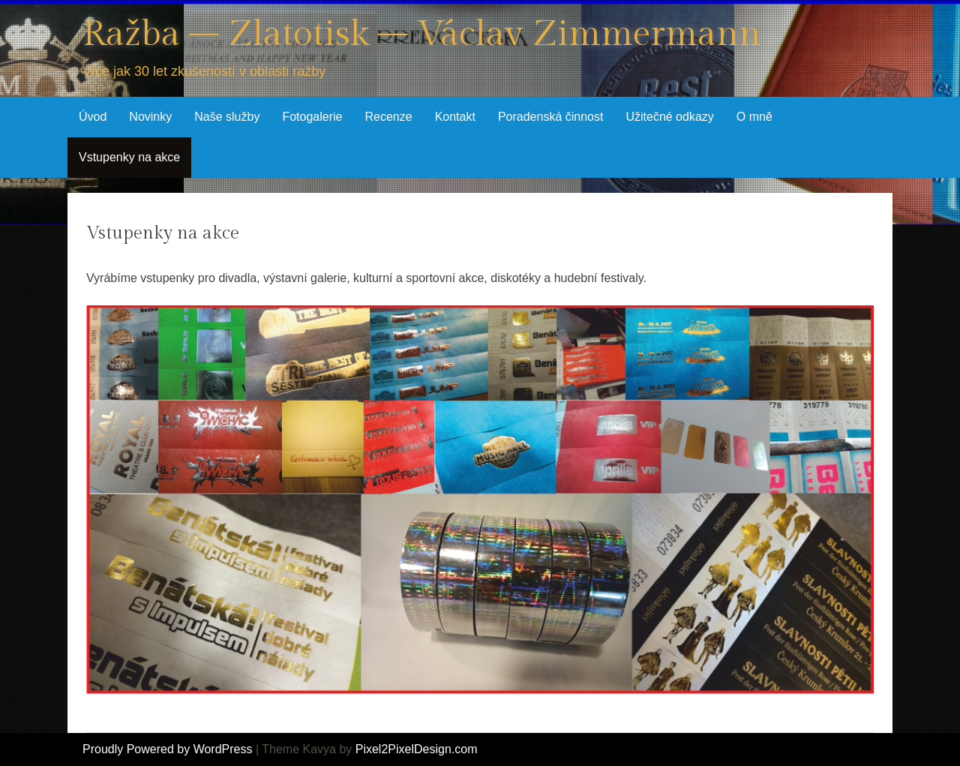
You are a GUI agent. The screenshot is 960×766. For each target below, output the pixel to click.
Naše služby (227, 116)
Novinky (150, 116)
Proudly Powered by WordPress (167, 749)
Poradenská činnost (551, 116)
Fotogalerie (312, 116)
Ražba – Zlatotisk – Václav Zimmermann (421, 34)
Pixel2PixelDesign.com (417, 749)
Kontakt (455, 116)
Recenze (388, 116)
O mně (754, 116)
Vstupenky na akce (129, 157)
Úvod (92, 116)
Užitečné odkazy (669, 116)
